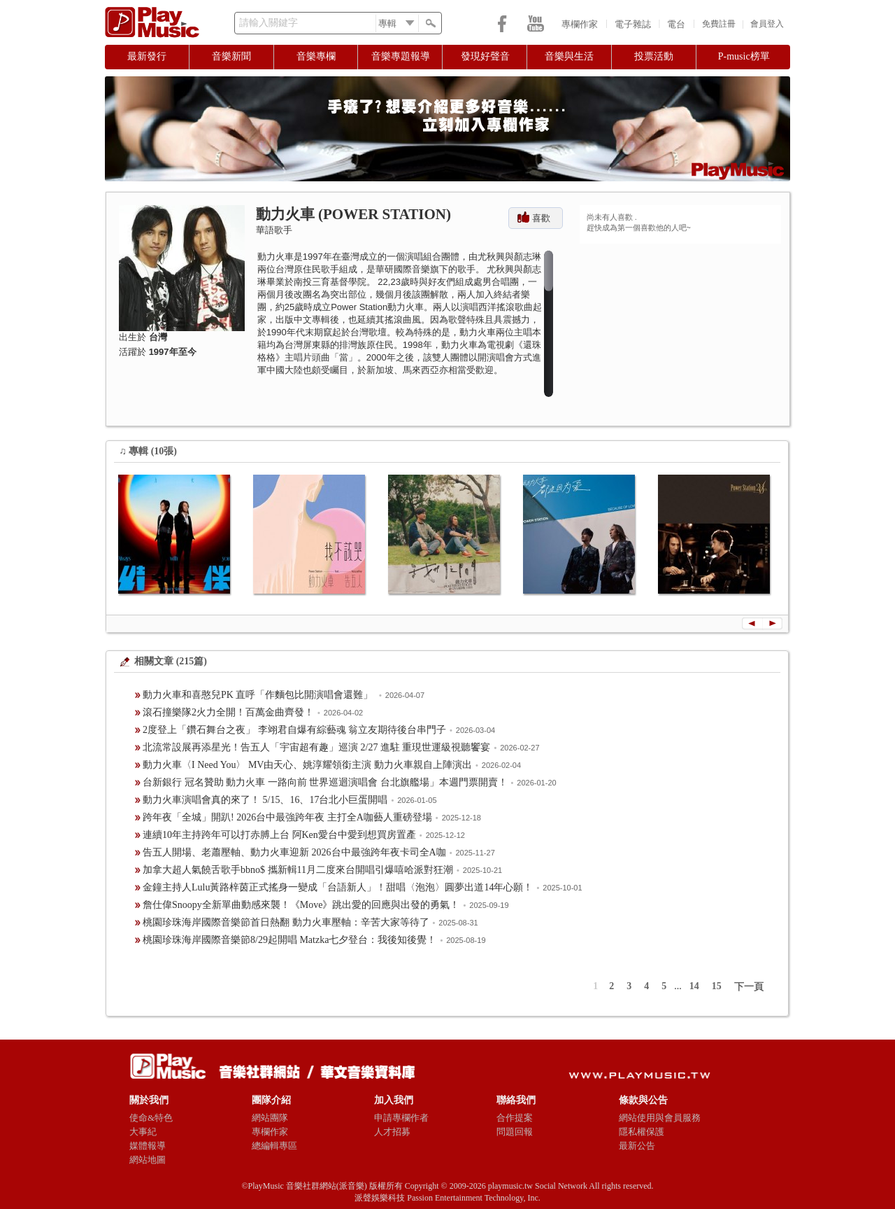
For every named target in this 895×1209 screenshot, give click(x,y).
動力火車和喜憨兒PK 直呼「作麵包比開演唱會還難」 (259, 695)
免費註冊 (719, 24)
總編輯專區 (274, 1145)
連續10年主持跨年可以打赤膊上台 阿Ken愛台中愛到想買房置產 (279, 835)
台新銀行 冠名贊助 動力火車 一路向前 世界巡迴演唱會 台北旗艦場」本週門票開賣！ (325, 782)
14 (694, 986)
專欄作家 (579, 24)
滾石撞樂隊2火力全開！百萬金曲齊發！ (228, 712)
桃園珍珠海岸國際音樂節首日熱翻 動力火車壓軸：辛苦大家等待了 (286, 922)
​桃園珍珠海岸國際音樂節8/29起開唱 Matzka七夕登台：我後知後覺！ (289, 940)
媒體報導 (147, 1145)
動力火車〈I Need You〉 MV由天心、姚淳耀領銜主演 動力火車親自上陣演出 (307, 765)
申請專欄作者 (401, 1117)
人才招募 (392, 1131)
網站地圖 (147, 1159)
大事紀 (143, 1131)
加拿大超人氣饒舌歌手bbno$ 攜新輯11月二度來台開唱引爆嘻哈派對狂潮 (298, 870)
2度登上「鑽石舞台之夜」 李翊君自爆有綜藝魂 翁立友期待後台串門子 (294, 730)
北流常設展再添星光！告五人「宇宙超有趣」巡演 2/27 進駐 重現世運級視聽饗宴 (316, 747)
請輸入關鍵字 (268, 23)
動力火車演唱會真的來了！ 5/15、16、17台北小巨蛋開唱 (265, 800)
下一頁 (749, 986)
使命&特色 (151, 1117)
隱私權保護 (641, 1131)
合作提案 (514, 1117)
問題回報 (514, 1131)
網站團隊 (270, 1117)
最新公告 (637, 1145)
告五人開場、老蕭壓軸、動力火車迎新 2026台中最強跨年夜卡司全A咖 (294, 852)
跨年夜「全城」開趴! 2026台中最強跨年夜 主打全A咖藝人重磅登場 (287, 817)
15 (717, 986)
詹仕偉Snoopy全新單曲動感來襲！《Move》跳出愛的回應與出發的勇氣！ (301, 905)
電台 (676, 24)
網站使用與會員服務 (660, 1117)
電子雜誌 (633, 24)
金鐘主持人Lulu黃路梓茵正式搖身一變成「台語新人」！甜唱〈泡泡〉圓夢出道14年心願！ (338, 887)
